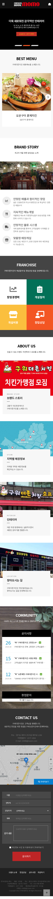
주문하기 (40, 872)
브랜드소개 (13, 872)
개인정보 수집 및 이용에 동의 (23, 847)
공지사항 (32, 872)
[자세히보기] (39, 847)
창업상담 (23, 872)
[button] (18, 45)
